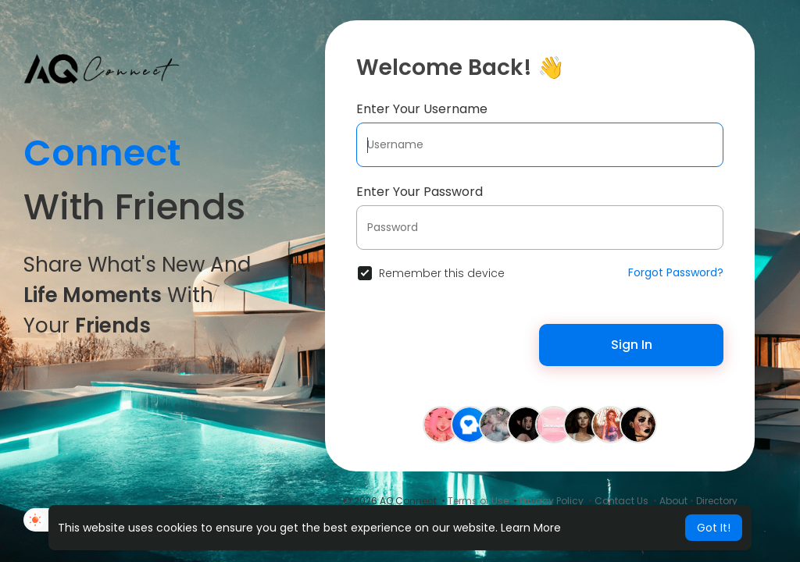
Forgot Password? (675, 272)
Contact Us (621, 500)
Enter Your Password (419, 192)
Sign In (631, 345)
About (673, 500)
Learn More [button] (531, 527)
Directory (717, 500)
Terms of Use (478, 500)
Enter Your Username (422, 109)
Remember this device (442, 273)
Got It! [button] (713, 527)
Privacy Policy (552, 500)
